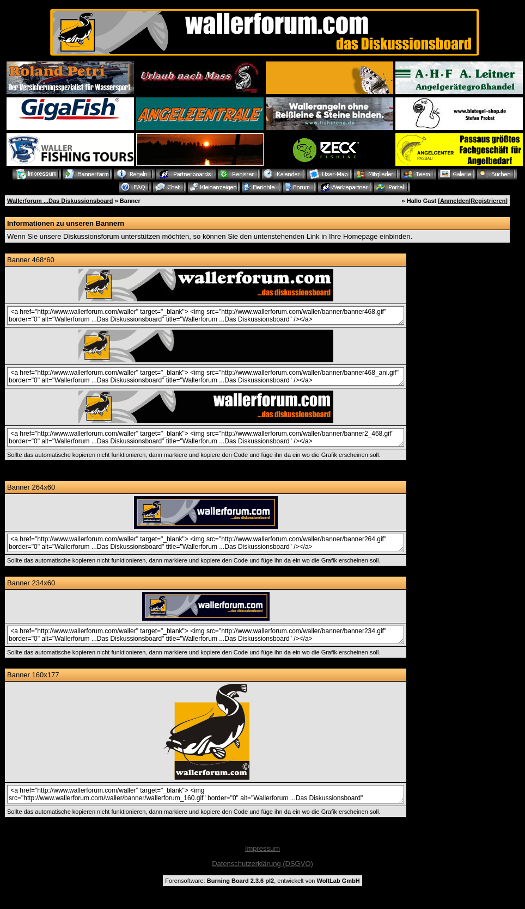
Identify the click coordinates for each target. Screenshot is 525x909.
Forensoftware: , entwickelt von (262, 880)
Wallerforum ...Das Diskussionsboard (60, 200)
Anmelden (454, 200)
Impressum (262, 848)
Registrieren (488, 200)
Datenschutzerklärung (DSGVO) (262, 863)
